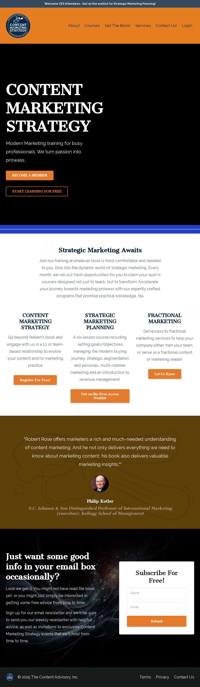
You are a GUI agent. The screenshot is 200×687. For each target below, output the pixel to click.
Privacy (162, 677)
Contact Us (184, 677)
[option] (100, 472)
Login (187, 25)
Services (143, 25)
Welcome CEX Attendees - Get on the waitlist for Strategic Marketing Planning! (100, 3)
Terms (145, 677)
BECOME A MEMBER (29, 175)
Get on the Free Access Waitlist (100, 396)
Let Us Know (164, 374)
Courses (92, 25)
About (74, 25)
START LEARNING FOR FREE (37, 191)
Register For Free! (35, 380)
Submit (156, 621)
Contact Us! (166, 25)
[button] (35, 379)
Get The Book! (117, 25)
